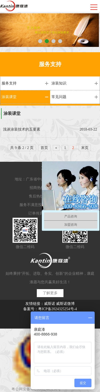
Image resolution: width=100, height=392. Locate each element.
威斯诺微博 (65, 304)
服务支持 (9, 83)
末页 (85, 148)
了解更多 (50, 293)
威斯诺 (49, 304)
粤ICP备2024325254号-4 (57, 309)
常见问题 (58, 97)
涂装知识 (58, 83)
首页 (44, 148)
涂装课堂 (9, 97)
